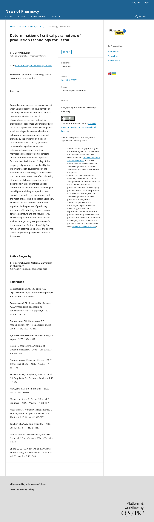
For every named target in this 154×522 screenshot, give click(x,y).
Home (12, 26)
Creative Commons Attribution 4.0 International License (78, 127)
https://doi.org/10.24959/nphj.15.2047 (33, 65)
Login (146, 2)
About (54, 16)
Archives (22, 16)
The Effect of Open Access (84, 226)
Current (9, 16)
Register (136, 2)
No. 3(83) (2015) (37, 26)
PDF (67, 52)
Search (142, 16)
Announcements (39, 16)
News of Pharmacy (22, 11)
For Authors (113, 56)
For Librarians (114, 60)
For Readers (113, 51)
